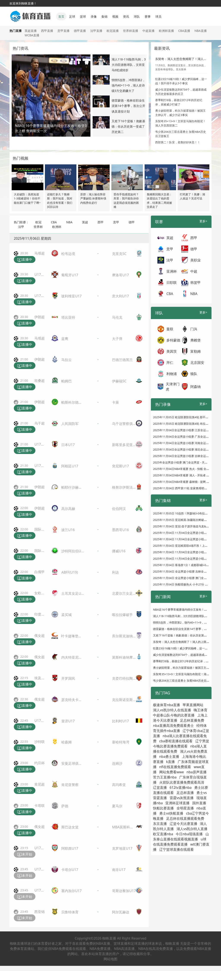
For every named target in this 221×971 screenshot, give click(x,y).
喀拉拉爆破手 (122, 614)
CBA (54, 222)
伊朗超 (39, 317)
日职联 (171, 282)
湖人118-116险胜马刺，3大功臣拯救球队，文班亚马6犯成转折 (129, 64)
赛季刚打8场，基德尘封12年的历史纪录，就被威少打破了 (178, 102)
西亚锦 (39, 911)
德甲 (132, 222)
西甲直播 (47, 31)
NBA (69, 222)
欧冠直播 (113, 31)
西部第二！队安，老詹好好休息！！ (177, 142)
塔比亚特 (68, 317)
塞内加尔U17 (71, 890)
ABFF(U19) (69, 572)
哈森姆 (66, 742)
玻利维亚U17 (71, 296)
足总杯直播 (185, 792)
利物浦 (171, 373)
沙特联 (39, 741)
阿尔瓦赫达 (120, 912)
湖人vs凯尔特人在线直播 (172, 710)
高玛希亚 (119, 784)
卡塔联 (39, 805)
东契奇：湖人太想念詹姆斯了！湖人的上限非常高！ (185, 642)
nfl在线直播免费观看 (175, 766)
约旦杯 (39, 763)
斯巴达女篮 (70, 827)
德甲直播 (80, 31)
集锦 (104, 16)
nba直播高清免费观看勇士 (173, 725)
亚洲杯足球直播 (177, 803)
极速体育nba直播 (166, 704)
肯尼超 (39, 784)
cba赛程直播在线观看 (176, 741)
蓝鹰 (64, 338)
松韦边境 (68, 253)
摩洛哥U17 (120, 275)
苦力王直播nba (165, 777)
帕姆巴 (66, 381)
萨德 (64, 806)
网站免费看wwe (171, 772)
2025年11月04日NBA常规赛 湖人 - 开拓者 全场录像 (185, 475)
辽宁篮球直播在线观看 (176, 849)
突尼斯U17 (120, 466)
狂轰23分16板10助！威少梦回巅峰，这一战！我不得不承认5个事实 (181, 81)
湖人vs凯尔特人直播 (192, 828)
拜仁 (169, 362)
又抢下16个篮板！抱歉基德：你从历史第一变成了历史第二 (128, 126)
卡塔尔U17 (69, 869)
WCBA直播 (32, 35)
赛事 (148, 16)
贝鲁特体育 (70, 912)
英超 (85, 222)
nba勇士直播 (169, 756)
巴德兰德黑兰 (122, 359)
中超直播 (148, 31)
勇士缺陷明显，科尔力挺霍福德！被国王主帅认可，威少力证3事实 (180, 113)
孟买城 (66, 614)
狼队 (193, 373)
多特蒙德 (173, 340)
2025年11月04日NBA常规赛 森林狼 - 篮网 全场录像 (185, 482)
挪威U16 (118, 551)
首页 (61, 16)
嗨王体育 (200, 710)
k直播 (170, 761)
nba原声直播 (196, 772)
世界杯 (38, 227)
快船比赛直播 (163, 808)
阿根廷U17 (69, 466)
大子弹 (117, 338)
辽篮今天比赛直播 (183, 823)
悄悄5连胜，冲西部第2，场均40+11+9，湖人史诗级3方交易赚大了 (128, 85)
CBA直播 (184, 31)
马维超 (39, 253)
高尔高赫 (68, 508)
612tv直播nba (181, 787)
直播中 (24, 259)
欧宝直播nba (163, 834)
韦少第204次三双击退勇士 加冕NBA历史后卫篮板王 (185, 680)
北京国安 (197, 362)
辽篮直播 (160, 787)
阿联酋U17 (69, 848)
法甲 (21, 227)
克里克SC (119, 253)
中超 (193, 271)
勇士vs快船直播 (171, 813)
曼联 (169, 329)
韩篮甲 (195, 282)
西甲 (101, 222)
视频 (115, 16)
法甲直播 (96, 31)
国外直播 (199, 803)
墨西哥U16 (120, 529)
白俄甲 (39, 572)
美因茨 (171, 351)
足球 (72, 16)
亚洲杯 (171, 271)
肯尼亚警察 (70, 784)
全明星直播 (185, 808)
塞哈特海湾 (120, 742)
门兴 (193, 329)
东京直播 (160, 823)
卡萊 (115, 402)
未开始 (24, 854)
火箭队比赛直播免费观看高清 (181, 782)
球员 (158, 16)
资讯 (126, 16)
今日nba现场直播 (189, 834)
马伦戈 (117, 317)
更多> (203, 221)
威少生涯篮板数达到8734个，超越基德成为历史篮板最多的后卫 (181, 92)
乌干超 (39, 423)
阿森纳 (195, 386)
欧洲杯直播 (166, 31)
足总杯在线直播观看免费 (185, 818)
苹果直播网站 (193, 704)
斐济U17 (68, 721)
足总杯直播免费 (192, 720)
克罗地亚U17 (122, 848)
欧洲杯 (56, 227)
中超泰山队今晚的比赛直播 (173, 715)
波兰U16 (68, 529)
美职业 (195, 260)
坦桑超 (39, 380)
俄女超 (39, 635)
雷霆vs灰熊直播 (182, 797)
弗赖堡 (195, 340)
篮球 (83, 16)
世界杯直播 (130, 31)
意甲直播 (63, 31)
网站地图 (110, 959)
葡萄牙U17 (69, 275)
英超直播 (31, 31)
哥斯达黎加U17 (124, 890)
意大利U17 (120, 296)
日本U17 (68, 444)
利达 (115, 572)
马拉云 (66, 359)
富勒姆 (195, 351)
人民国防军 (70, 423)
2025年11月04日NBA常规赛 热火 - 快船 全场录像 (184, 469)
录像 (94, 16)
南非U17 (118, 869)
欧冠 (38, 222)
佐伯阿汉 (119, 508)
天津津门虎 (173, 387)
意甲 (116, 222)
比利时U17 (120, 721)
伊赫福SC (119, 381)
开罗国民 (68, 678)
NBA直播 (200, 31)
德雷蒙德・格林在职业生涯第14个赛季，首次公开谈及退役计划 (128, 105)
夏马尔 (117, 806)
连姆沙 (117, 763)
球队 (137, 16)
